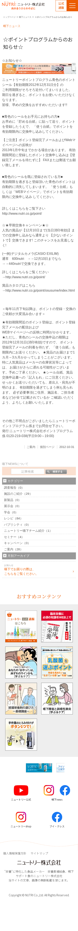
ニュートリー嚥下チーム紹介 (24, 530)
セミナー (10, 537)
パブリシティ (13, 524)
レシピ (8, 518)
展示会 (8, 506)
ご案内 (31, 447)
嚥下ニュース (25, 17)
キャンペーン (13, 543)
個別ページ (47, 447)
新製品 (8, 500)
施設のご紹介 (13, 493)
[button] (68, 768)
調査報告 (10, 487)
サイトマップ (39, 853)
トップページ (9, 17)
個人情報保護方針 (14, 853)
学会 (7, 512)
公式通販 (61, 5)
